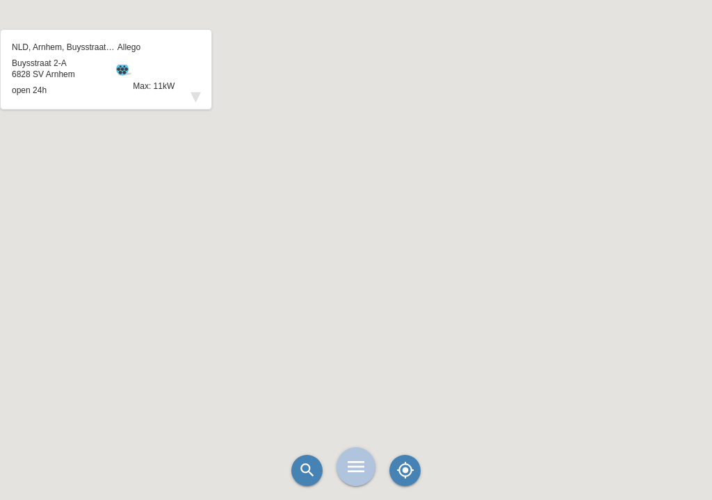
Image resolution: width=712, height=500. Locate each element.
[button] (356, 215)
